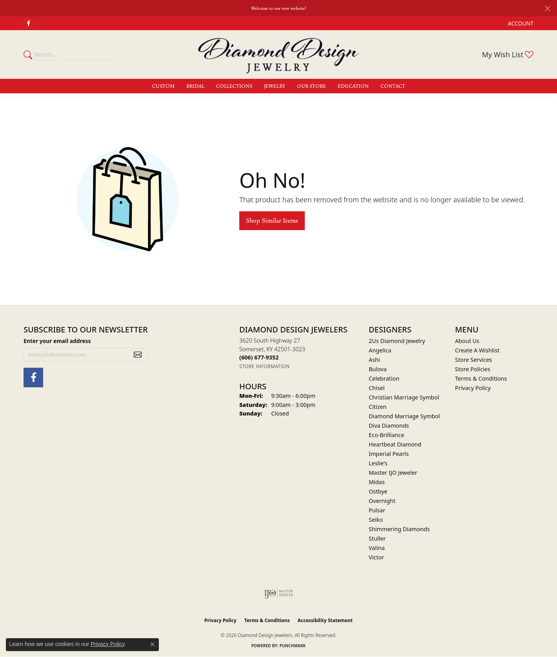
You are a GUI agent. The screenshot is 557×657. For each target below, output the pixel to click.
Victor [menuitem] (376, 557)
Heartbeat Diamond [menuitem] (395, 444)
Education (353, 86)
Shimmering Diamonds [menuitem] (399, 529)
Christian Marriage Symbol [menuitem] (404, 397)
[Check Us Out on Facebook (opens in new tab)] (28, 23)
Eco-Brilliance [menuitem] (386, 435)
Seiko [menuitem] (376, 519)
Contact (392, 86)
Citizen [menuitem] (378, 406)
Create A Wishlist (477, 350)
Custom (163, 86)
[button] (519, 23)
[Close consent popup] (152, 644)
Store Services (473, 359)
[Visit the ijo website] (278, 593)
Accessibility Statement (325, 620)
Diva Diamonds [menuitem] (389, 425)
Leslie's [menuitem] (378, 463)
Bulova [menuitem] (378, 369)
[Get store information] (264, 366)
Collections (234, 86)
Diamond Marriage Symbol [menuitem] (404, 416)
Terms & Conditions (481, 378)
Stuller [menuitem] (377, 538)
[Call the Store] (258, 357)
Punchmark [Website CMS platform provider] (293, 645)
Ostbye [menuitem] (378, 491)
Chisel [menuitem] (376, 388)
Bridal (195, 86)
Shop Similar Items (272, 221)
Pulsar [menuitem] (377, 510)
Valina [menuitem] (377, 548)
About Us (467, 341)
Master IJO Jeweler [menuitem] (393, 472)
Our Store (311, 86)
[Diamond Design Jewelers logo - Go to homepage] (278, 54)
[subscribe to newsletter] (137, 354)
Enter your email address (57, 341)
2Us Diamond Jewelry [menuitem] (397, 341)
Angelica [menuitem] (380, 350)
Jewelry (274, 86)
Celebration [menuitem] (384, 378)
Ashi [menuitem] (374, 359)
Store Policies (472, 369)
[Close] (547, 8)
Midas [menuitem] (377, 482)
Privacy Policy (473, 388)
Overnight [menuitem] (382, 501)
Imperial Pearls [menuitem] (389, 453)
